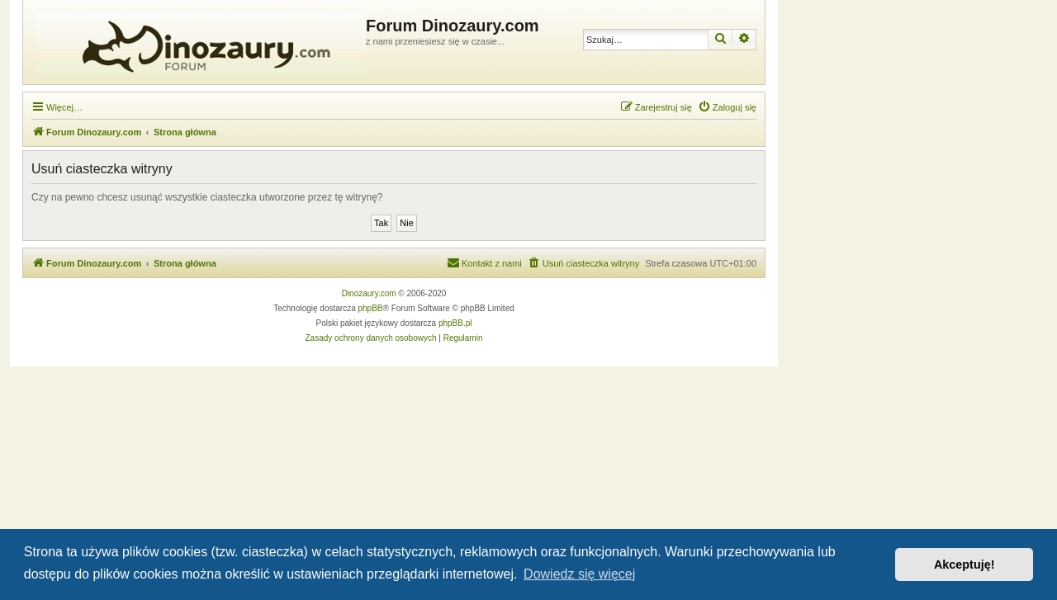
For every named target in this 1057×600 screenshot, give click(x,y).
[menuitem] (727, 107)
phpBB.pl (455, 323)
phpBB (370, 308)
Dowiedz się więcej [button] (579, 574)
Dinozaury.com (369, 293)
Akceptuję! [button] (964, 564)
